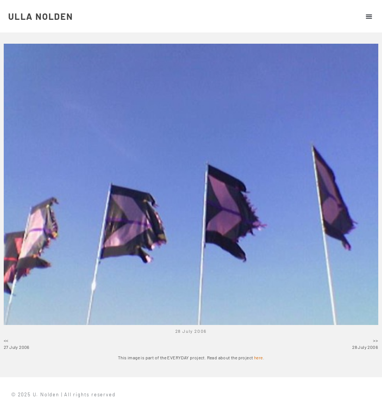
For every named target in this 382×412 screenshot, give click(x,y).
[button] (369, 16)
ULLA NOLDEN (40, 16)
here (258, 357)
